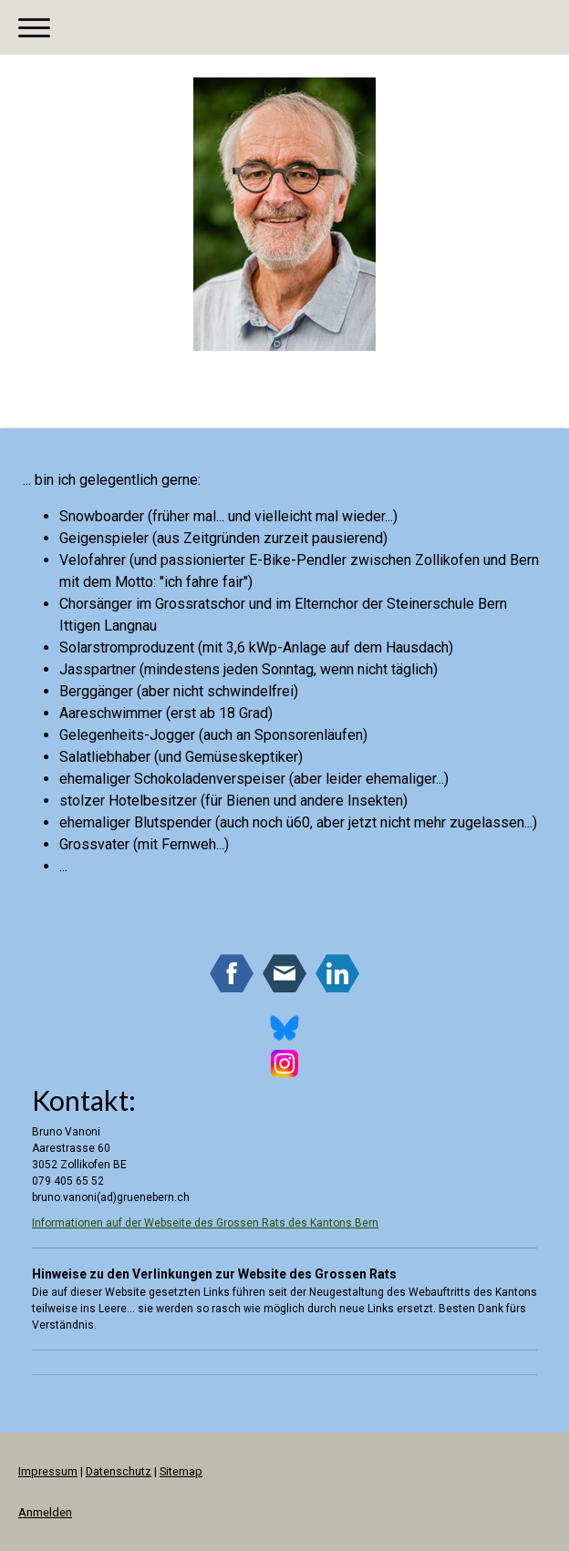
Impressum (48, 1471)
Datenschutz (118, 1471)
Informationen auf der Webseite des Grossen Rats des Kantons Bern (205, 1223)
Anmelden (45, 1512)
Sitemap (181, 1471)
